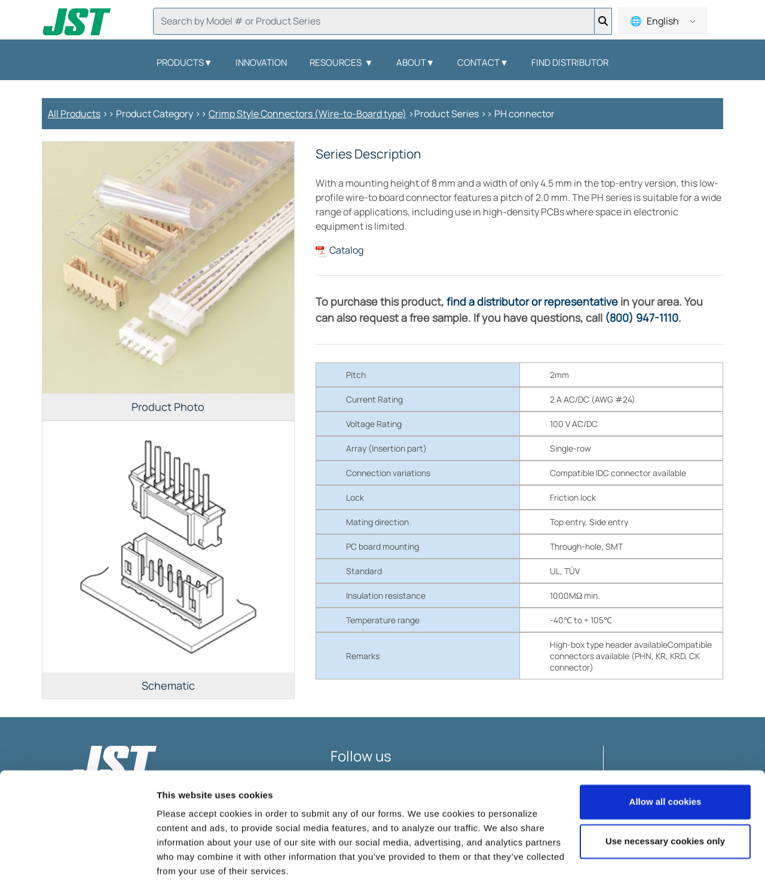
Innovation (261, 62)
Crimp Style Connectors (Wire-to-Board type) (307, 113)
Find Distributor (569, 62)
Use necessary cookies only (665, 806)
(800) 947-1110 (641, 317)
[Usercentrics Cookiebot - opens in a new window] (77, 870)
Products (185, 62)
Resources (342, 62)
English (662, 21)
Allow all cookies (665, 767)
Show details (184, 869)
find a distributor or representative (532, 301)
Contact (483, 62)
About (415, 62)
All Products (74, 113)
